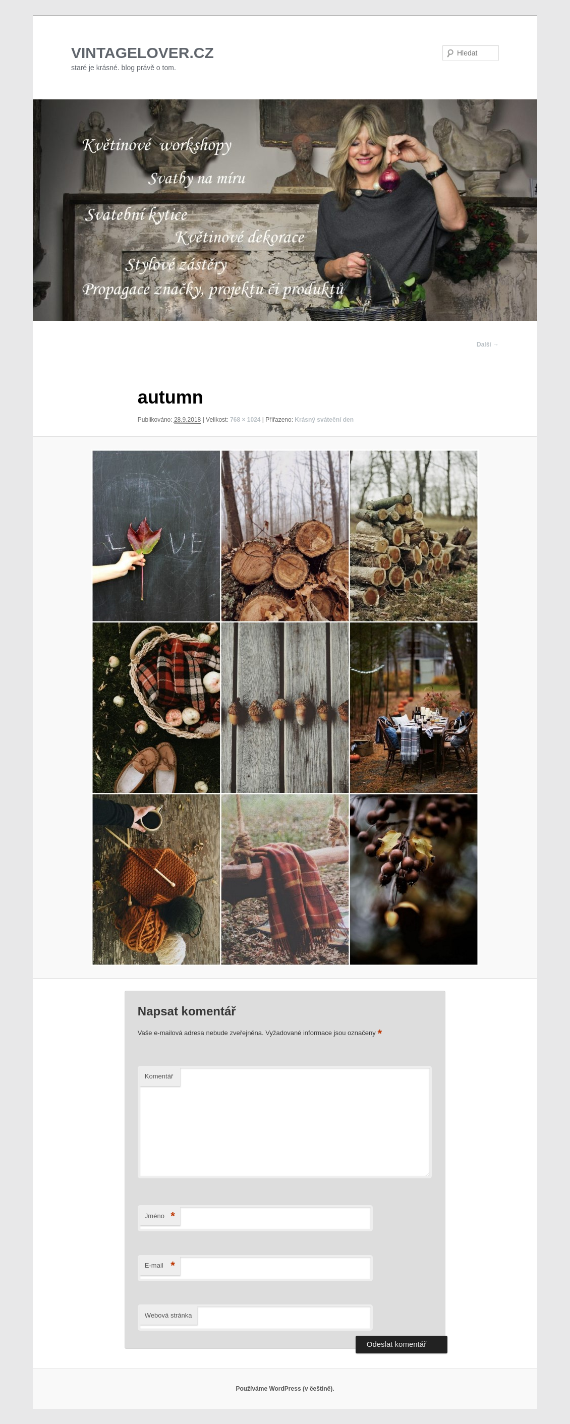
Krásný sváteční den (324, 419)
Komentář (159, 1076)
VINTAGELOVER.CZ (142, 52)
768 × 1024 (245, 419)
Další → (488, 344)
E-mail (160, 1266)
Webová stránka (168, 1315)
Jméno (160, 1216)
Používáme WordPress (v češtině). (285, 1388)
